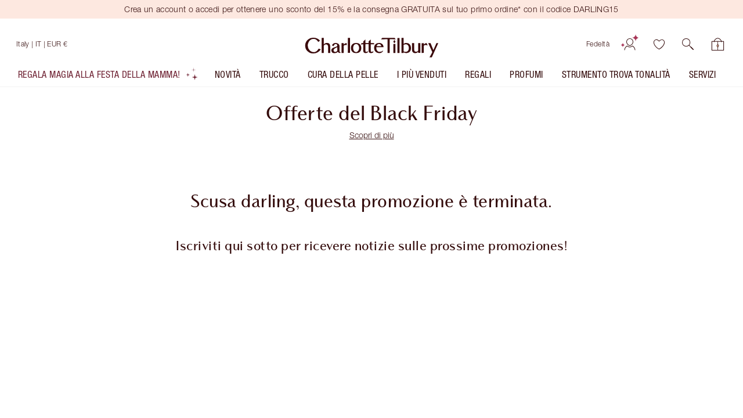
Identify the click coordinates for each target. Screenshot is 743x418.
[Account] (630, 44)
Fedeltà (598, 43)
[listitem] (108, 77)
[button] (688, 44)
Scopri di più (371, 135)
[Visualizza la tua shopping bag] (718, 44)
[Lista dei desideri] (659, 44)
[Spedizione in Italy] (41, 44)
